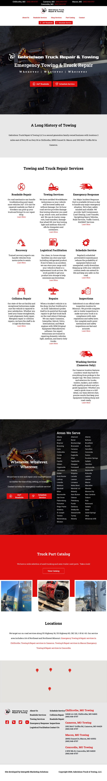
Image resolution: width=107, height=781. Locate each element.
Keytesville (89, 470)
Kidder (59, 473)
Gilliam (59, 464)
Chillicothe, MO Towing (79, 710)
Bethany (88, 440)
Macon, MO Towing (77, 735)
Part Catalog (70, 17)
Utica (87, 516)
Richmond (89, 504)
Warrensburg (61, 519)
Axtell (59, 440)
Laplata (88, 476)
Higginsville (61, 467)
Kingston (74, 473)
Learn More (21, 217)
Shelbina (60, 510)
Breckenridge (76, 443)
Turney (73, 516)
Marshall (60, 488)
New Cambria (90, 495)
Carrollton (88, 449)
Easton (87, 455)
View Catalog (53, 571)
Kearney (74, 470)
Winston (60, 522)
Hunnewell (75, 467)
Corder (59, 455)
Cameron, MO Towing (78, 722)
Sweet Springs (90, 513)
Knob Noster (61, 476)
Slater (87, 510)
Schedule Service (65, 23)
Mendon (88, 488)
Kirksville (88, 473)
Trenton (60, 516)
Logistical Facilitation (53, 250)
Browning (60, 446)
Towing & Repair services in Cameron (37, 643)
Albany (59, 437)
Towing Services (53, 194)
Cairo (59, 449)
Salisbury (74, 507)
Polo (87, 501)
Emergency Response (86, 194)
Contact (82, 17)
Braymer (60, 443)
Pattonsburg (61, 501)
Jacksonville (89, 467)
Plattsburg (75, 501)
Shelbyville (75, 510)
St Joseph (60, 513)
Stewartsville (75, 513)
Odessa (74, 498)
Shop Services (56, 17)
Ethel (73, 458)
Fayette (59, 461)
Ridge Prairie (61, 507)
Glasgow (74, 464)
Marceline (88, 485)
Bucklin (88, 446)
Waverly (74, 519)
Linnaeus (74, 482)
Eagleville (74, 455)
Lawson (74, 479)
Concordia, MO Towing (79, 747)
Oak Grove (60, 498)
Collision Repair (21, 298)
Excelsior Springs (91, 458)
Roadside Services (40, 17)
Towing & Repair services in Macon (70, 643)
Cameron (74, 449)
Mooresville (61, 495)
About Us (25, 17)
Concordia (89, 452)
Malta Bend (75, 485)
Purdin (73, 504)
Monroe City (89, 491)
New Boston (75, 495)
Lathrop (60, 479)
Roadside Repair (21, 194)
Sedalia (88, 507)
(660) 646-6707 (32, 2)
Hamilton (88, 464)
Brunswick (75, 446)
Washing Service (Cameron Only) (86, 363)
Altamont (74, 437)
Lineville (60, 482)
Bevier (73, 440)
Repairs (53, 298)
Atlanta (87, 437)
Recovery (21, 250)
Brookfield (89, 443)
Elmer (59, 458)
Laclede (74, 476)
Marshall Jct (75, 488)
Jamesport (61, 470)
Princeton (60, 504)
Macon (87, 482)
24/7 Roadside (47, 23)
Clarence (74, 452)
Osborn (88, 498)
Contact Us (54, 727)
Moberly (74, 491)
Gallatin (88, 461)
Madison (60, 485)
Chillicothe (61, 452)
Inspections (86, 298)
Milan (59, 491)
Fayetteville (75, 461)
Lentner (88, 479)
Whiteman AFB (90, 519)
